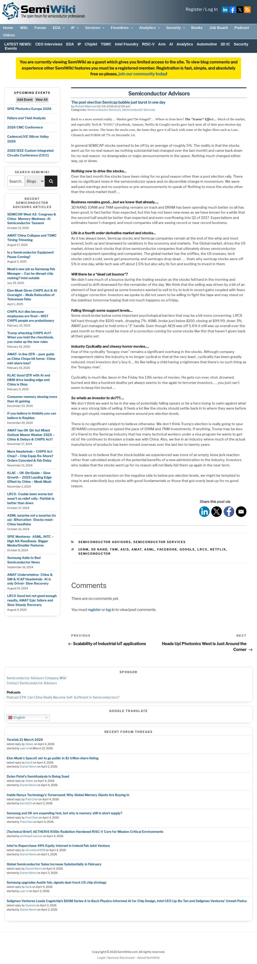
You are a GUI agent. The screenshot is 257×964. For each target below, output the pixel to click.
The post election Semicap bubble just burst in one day (118, 102)
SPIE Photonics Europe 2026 (29, 109)
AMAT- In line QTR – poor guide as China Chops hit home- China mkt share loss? (31, 358)
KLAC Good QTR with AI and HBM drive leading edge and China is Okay (28, 379)
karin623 (26, 803)
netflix (218, 549)
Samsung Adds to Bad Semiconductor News (23, 560)
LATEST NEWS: (18, 44)
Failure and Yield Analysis (26, 118)
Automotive (207, 44)
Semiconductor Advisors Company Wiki (36, 678)
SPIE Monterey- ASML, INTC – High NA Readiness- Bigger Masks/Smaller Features (30, 541)
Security (176, 28)
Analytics (149, 28)
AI (171, 44)
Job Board (218, 28)
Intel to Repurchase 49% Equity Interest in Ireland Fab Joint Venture (58, 846)
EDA (59, 28)
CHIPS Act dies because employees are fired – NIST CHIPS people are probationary (30, 316)
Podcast (242, 28)
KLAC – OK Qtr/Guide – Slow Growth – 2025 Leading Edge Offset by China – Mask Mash (29, 477)
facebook (167, 549)
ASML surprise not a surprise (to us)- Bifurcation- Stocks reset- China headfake (31, 519)
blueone (30, 905)
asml (149, 549)
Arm (162, 44)
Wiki (24, 28)
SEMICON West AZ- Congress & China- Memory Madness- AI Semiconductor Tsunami (31, 218)
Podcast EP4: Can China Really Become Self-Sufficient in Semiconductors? (63, 697)
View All (41, 100)
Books (197, 28)
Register (194, 9)
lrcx (202, 549)
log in (110, 609)
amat (136, 549)
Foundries (122, 28)
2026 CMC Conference (25, 127)
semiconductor (94, 554)
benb (28, 887)
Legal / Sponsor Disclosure (116, 958)
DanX (29, 762)
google (187, 549)
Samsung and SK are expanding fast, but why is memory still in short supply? (64, 813)
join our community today (142, 74)
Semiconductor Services (138, 110)
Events (11, 48)
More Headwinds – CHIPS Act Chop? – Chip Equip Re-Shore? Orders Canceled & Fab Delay (30, 455)
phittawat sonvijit (31, 836)
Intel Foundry (127, 44)
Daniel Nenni (28, 766)
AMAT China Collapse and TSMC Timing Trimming (32, 237)
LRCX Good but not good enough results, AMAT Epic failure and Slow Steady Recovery (32, 600)
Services (95, 28)
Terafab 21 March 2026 (25, 740)
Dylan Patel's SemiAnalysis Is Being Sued (38, 776)
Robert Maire (84, 106)
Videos (9, 35)
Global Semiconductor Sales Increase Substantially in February (54, 864)
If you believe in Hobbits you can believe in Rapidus (31, 415)
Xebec (29, 744)
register (94, 609)
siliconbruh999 (35, 850)
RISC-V (148, 44)
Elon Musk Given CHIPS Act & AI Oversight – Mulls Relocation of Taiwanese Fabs (32, 294)
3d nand (99, 549)
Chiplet (91, 44)
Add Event (25, 100)
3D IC (225, 44)
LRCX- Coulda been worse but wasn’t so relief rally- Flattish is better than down (30, 498)
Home (8, 28)
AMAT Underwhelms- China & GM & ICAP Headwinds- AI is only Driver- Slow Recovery (30, 579)
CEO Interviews (49, 44)
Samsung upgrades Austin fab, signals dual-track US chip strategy (57, 882)
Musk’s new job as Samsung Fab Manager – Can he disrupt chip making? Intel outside (31, 273)
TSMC (106, 44)
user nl (24, 748)
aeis (124, 549)
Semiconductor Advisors (104, 110)
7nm (114, 549)
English (16, 717)
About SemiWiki (148, 958)
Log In (211, 9)
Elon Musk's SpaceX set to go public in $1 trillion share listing (52, 758)
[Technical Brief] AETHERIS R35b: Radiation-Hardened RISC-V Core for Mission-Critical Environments (85, 832)
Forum (40, 28)
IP (75, 28)
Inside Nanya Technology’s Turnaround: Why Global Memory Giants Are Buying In (68, 795)
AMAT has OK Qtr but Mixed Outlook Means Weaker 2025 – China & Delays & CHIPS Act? (30, 434)
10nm (83, 549)
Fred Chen (31, 799)
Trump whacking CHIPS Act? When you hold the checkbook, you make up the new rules (30, 337)
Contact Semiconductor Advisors (32, 683)
